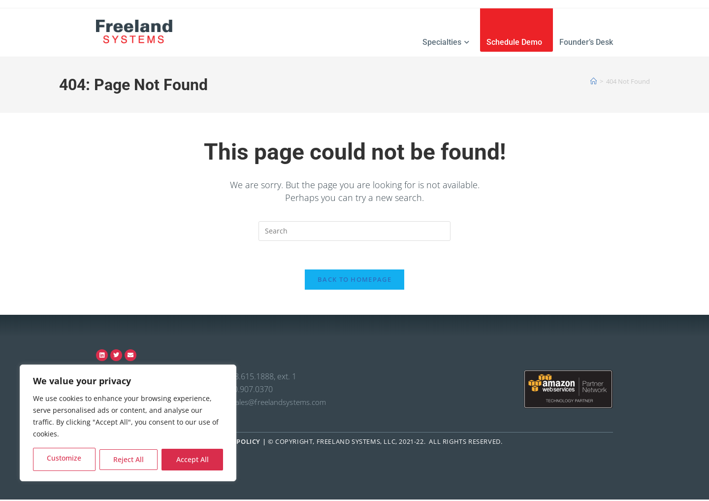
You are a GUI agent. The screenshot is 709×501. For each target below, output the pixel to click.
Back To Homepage (354, 280)
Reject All (128, 459)
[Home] (593, 81)
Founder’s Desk (586, 42)
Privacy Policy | (237, 442)
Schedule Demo (514, 42)
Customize (64, 459)
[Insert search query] (354, 231)
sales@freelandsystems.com (279, 403)
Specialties (445, 42)
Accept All (192, 459)
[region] (128, 423)
